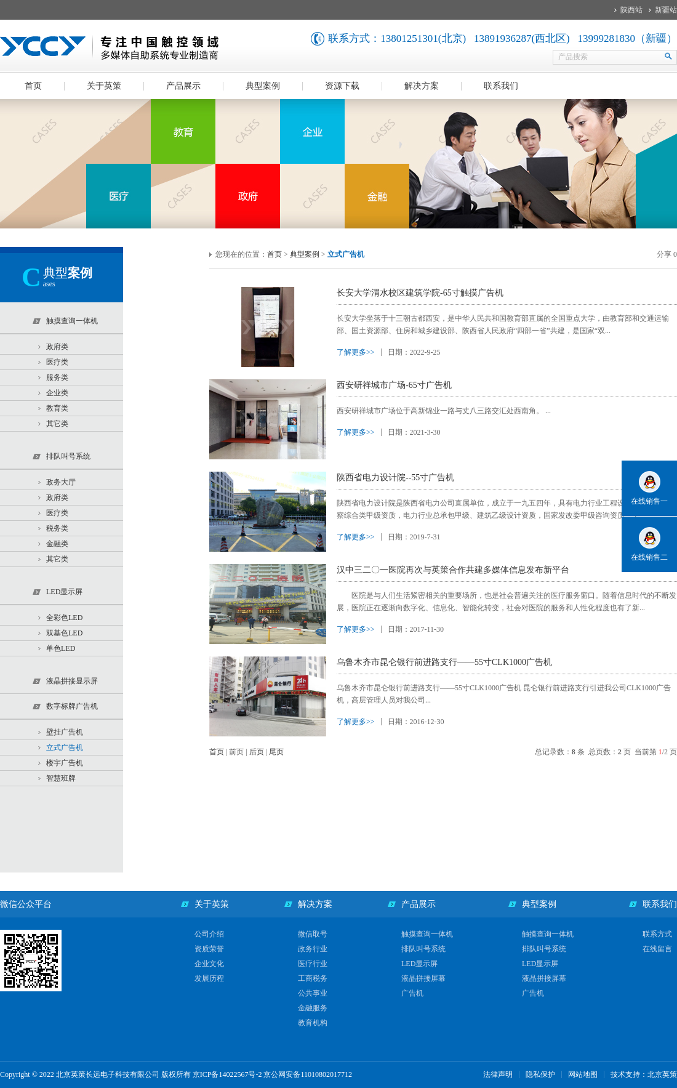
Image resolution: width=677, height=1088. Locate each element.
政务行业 (312, 949)
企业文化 (209, 963)
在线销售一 (649, 501)
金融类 (57, 543)
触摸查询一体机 (427, 934)
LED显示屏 (419, 963)
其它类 (57, 423)
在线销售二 (649, 557)
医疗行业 (312, 963)
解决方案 (421, 86)
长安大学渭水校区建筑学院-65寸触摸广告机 (420, 292)
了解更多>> (356, 352)
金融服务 (312, 1008)
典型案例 (263, 86)
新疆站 (666, 10)
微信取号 (312, 934)
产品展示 (183, 86)
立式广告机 (64, 747)
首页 (33, 86)
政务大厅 (61, 482)
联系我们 (501, 86)
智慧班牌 (61, 778)
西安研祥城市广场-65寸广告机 (394, 385)
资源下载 (342, 86)
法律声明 (498, 1074)
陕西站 (631, 10)
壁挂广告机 (64, 732)
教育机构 (312, 1022)
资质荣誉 (209, 949)
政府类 (57, 346)
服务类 (57, 377)
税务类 (57, 528)
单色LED (60, 648)
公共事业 (312, 993)
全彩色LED (64, 617)
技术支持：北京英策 (644, 1074)
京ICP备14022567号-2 (227, 1074)
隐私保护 (540, 1074)
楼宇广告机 (64, 763)
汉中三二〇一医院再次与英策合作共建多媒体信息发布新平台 (453, 569)
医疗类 (57, 362)
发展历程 (209, 978)
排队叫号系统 (423, 949)
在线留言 (657, 949)
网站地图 (583, 1074)
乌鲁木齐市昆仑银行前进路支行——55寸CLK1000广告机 (444, 662)
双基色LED (64, 633)
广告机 (412, 993)
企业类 (57, 393)
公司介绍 (209, 934)
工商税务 (312, 978)
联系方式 (657, 934)
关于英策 (104, 86)
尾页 (276, 751)
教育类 (57, 408)
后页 (256, 751)
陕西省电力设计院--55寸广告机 (395, 477)
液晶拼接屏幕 (423, 978)
